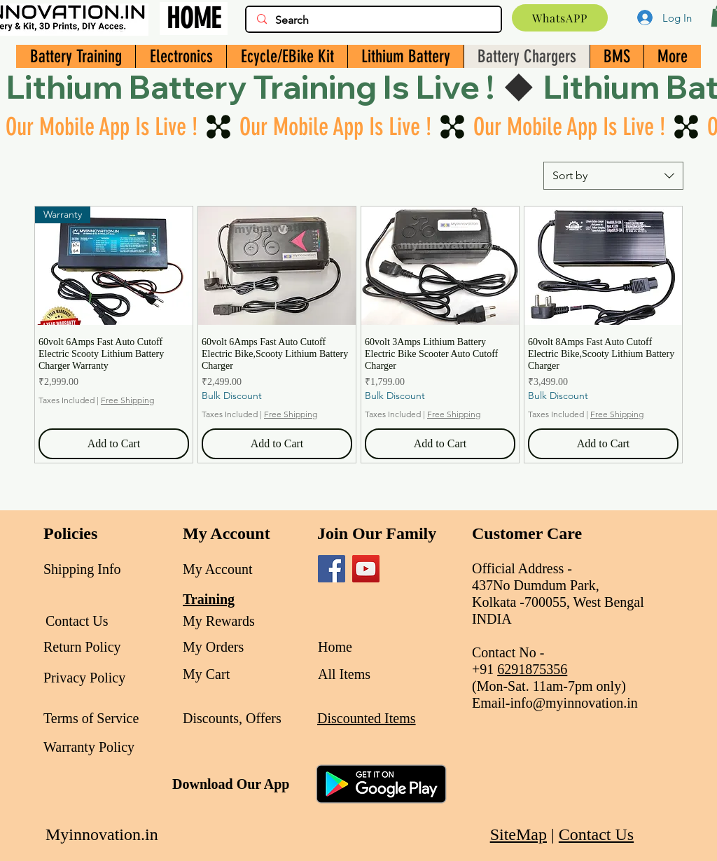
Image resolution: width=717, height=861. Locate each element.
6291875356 (532, 669)
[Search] (373, 20)
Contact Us (596, 834)
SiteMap (518, 834)
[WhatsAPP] (560, 17)
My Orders (213, 646)
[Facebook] (331, 568)
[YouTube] (366, 568)
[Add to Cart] (114, 443)
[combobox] (613, 176)
